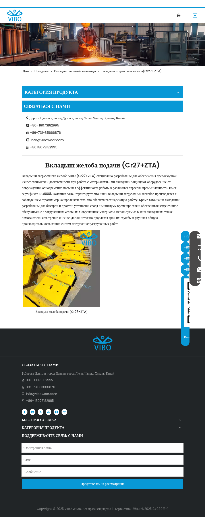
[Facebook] (24, 411)
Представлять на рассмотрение (102, 483)
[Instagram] (56, 411)
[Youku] (64, 411)
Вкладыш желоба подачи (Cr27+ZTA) (61, 311)
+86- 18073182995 (40, 400)
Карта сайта (123, 509)
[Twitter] (40, 411)
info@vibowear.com (47, 140)
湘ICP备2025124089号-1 (150, 509)
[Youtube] (48, 411)
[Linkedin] (32, 411)
